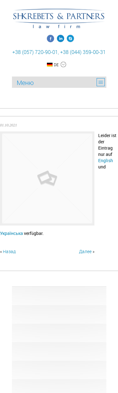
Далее (85, 251)
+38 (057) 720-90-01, (35, 52)
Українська (11, 233)
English (105, 160)
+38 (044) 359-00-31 (83, 52)
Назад (9, 251)
